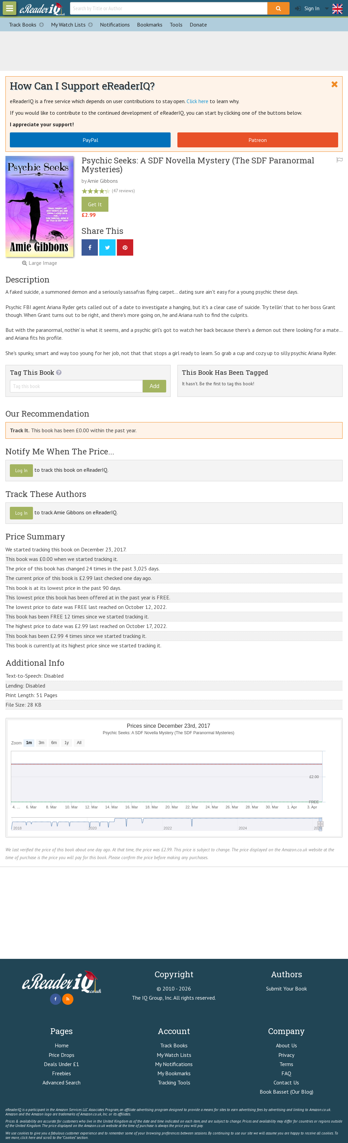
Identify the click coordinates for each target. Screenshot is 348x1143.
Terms (286, 1064)
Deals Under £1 (61, 1064)
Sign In (307, 8)
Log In (21, 470)
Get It (95, 204)
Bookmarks (149, 24)
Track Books (28, 24)
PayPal (90, 139)
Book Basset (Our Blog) (286, 1091)
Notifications (115, 24)
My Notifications (174, 1064)
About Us (286, 1045)
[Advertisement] (174, 50)
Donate (198, 24)
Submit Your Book (286, 988)
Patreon (257, 139)
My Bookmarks (174, 1073)
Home (62, 1045)
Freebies (61, 1073)
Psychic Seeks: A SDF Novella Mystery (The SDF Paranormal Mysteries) (198, 165)
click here (27, 1137)
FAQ (286, 1073)
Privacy (286, 1054)
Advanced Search (61, 1082)
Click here (197, 101)
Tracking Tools (174, 1082)
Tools (176, 24)
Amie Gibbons (102, 180)
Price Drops (61, 1054)
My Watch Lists (74, 24)
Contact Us (286, 1082)
